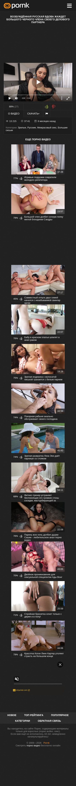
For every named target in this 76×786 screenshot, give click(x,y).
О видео (13, 113)
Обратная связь (49, 720)
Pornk (46, 742)
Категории (22, 720)
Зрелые (22, 127)
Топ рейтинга (33, 715)
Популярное (60, 715)
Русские (31, 127)
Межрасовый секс (46, 127)
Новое (11, 715)
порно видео (33, 745)
